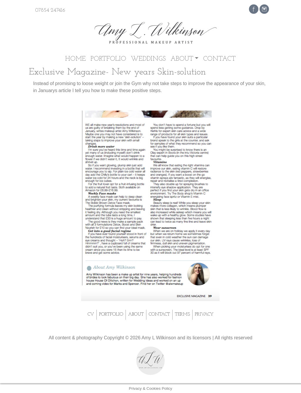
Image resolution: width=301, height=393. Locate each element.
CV (91, 314)
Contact (219, 59)
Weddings (148, 59)
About (181, 59)
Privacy (204, 314)
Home (75, 59)
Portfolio (108, 59)
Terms (182, 314)
